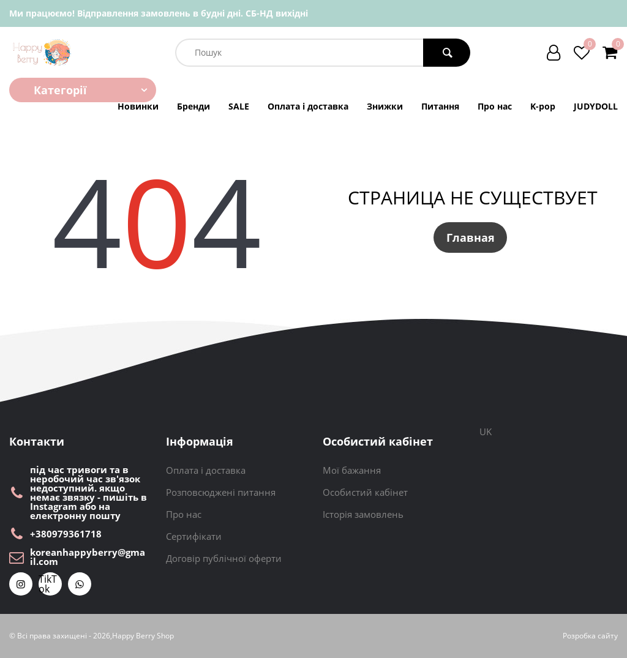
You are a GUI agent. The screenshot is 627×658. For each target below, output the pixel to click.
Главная (470, 237)
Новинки (138, 106)
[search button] (446, 53)
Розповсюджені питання (221, 492)
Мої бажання (352, 470)
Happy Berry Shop (143, 636)
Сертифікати (194, 536)
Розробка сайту (590, 636)
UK (485, 431)
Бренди (193, 106)
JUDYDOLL (596, 106)
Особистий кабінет (365, 492)
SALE (238, 106)
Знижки (385, 106)
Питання (440, 106)
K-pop (542, 106)
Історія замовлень (363, 514)
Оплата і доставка (308, 106)
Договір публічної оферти (224, 558)
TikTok (48, 584)
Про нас (495, 106)
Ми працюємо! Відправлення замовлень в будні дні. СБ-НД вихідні (158, 13)
